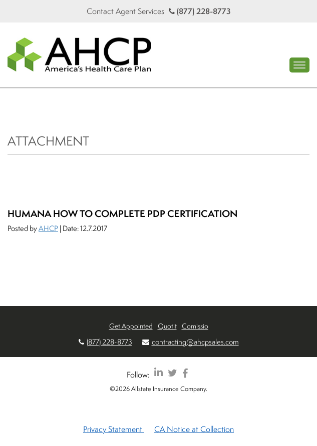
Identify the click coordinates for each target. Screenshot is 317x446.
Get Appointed (131, 325)
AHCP (48, 228)
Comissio (195, 325)
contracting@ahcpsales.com (195, 341)
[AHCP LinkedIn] (158, 372)
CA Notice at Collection (194, 429)
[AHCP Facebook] (185, 372)
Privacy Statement (113, 429)
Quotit (167, 325)
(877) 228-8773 (200, 11)
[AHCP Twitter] (172, 372)
